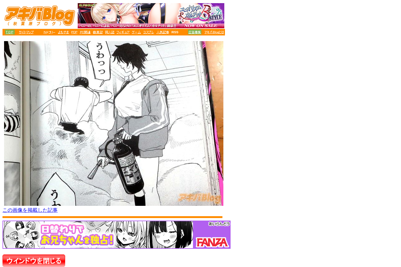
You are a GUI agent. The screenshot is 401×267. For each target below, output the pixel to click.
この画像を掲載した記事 (30, 210)
